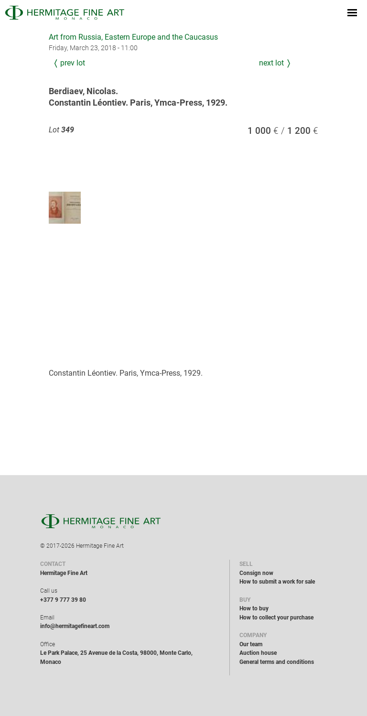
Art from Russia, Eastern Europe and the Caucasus (133, 37)
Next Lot (271, 62)
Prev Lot (72, 62)
